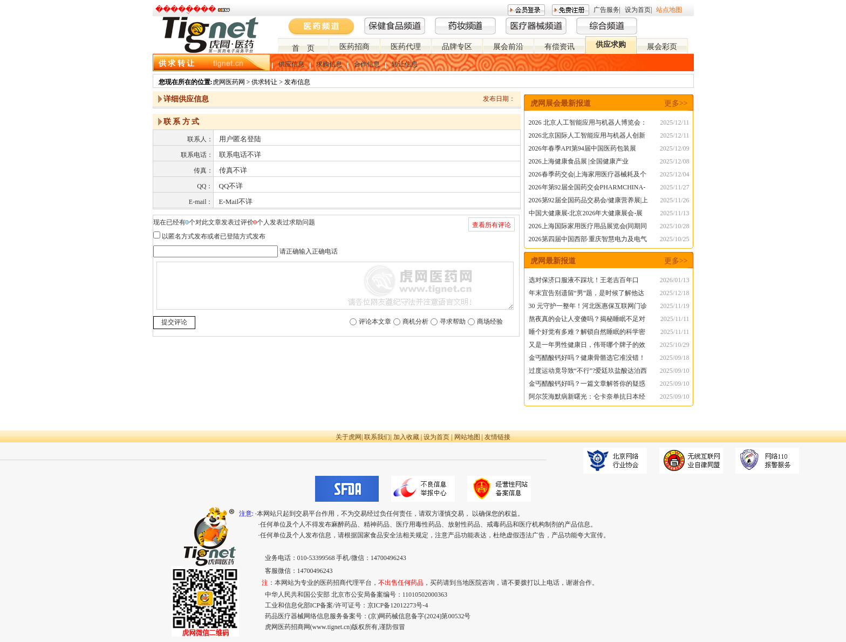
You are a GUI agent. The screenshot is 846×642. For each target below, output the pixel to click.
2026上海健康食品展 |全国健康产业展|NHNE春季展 (579, 163)
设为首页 (638, 9)
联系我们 (377, 437)
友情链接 (497, 437)
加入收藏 (406, 437)
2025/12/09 (675, 148)
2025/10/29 (675, 345)
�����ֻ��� (185, 9)
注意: (246, 513)
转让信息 (405, 64)
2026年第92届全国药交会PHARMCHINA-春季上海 (587, 188)
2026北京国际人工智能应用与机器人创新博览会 (587, 137)
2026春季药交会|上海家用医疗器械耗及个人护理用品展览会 (587, 175)
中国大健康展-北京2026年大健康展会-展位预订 (586, 214)
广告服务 (606, 9)
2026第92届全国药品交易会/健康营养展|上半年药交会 (589, 201)
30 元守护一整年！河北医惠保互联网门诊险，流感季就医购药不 (588, 307)
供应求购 (611, 44)
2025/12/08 (675, 161)
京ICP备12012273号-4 (397, 605)
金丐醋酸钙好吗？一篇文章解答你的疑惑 (587, 383)
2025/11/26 (674, 200)
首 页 (303, 48)
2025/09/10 (675, 370)
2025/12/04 (675, 174)
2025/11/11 (675, 319)
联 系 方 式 (181, 122)
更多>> (676, 103)
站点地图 (669, 9)
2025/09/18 (675, 357)
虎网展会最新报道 (560, 103)
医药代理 (406, 47)
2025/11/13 (674, 213)
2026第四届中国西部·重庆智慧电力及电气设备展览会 (588, 240)
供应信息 (291, 64)
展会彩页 (662, 47)
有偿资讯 (559, 47)
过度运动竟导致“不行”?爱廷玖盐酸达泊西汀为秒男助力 (588, 372)
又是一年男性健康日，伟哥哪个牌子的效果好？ (587, 346)
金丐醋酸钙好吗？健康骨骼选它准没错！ (587, 357)
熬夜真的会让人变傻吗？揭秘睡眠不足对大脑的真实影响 (587, 320)
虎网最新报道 (553, 261)
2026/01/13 (675, 280)
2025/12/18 (675, 293)
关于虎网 (348, 437)
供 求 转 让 (177, 63)
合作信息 (367, 64)
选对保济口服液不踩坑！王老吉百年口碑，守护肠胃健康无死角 (584, 281)
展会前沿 (508, 47)
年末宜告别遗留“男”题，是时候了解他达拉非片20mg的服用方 (587, 294)
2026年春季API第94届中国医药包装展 (582, 148)
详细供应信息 (186, 99)
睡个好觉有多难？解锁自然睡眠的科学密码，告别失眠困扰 (587, 333)
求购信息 (329, 64)
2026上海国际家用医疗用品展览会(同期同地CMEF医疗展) (588, 227)
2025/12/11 (674, 122)
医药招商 (354, 47)
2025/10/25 (675, 239)
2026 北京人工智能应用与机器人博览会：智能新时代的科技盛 (588, 124)
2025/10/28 (675, 226)
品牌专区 (457, 47)
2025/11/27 (674, 187)
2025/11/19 (674, 306)
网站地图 (467, 437)
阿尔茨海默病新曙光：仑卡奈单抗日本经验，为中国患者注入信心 (587, 398)
